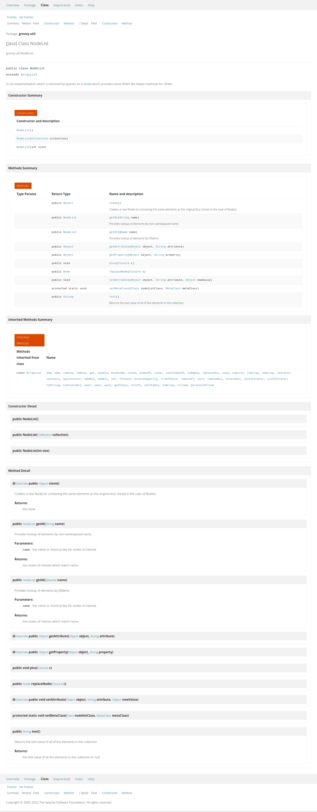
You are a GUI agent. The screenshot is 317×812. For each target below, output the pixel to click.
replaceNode (118, 272)
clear (158, 373)
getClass (121, 385)
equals (103, 373)
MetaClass (173, 288)
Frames (12, 17)
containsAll (72, 385)
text (112, 297)
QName (123, 232)
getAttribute (119, 247)
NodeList (23, 130)
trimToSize (169, 379)
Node (87, 84)
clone (113, 203)
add (49, 373)
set (113, 379)
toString (53, 385)
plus (112, 263)
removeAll (214, 379)
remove (68, 373)
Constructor (52, 23)
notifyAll (151, 385)
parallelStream (202, 385)
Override (21, 483)
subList (238, 373)
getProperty (118, 255)
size (225, 373)
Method (69, 23)
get (92, 373)
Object (68, 203)
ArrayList (29, 75)
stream (182, 385)
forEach (125, 379)
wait (88, 385)
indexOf (145, 373)
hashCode (117, 373)
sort (200, 379)
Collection (40, 139)
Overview (12, 5)
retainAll (232, 379)
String (124, 218)
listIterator (254, 379)
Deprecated (61, 5)
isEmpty (193, 373)
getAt (113, 218)
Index (79, 5)
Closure (123, 263)
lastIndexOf (175, 373)
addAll (89, 379)
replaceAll (210, 373)
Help (91, 5)
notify (136, 385)
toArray (253, 373)
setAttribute (119, 280)
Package (30, 5)
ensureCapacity (145, 379)
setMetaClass (119, 288)
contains (53, 379)
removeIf (187, 379)
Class (135, 288)
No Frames (26, 17)
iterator (283, 373)
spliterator (72, 379)
